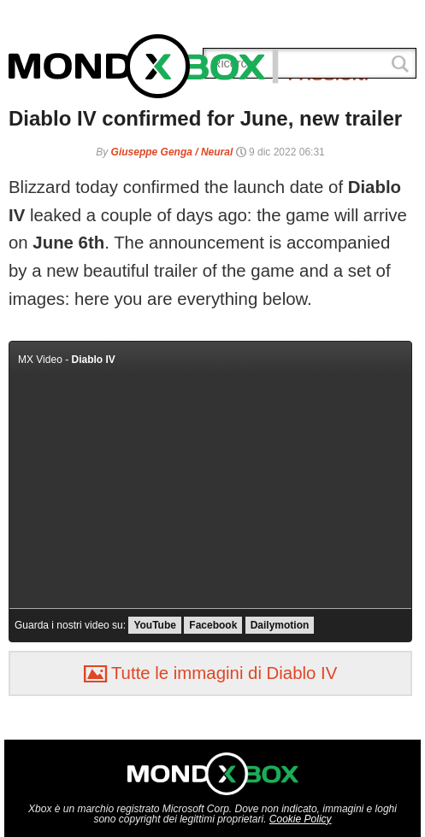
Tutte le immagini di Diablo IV (211, 673)
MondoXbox (144, 66)
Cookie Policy (300, 819)
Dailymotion (280, 625)
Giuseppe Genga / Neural (172, 152)
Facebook (213, 625)
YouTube (154, 625)
